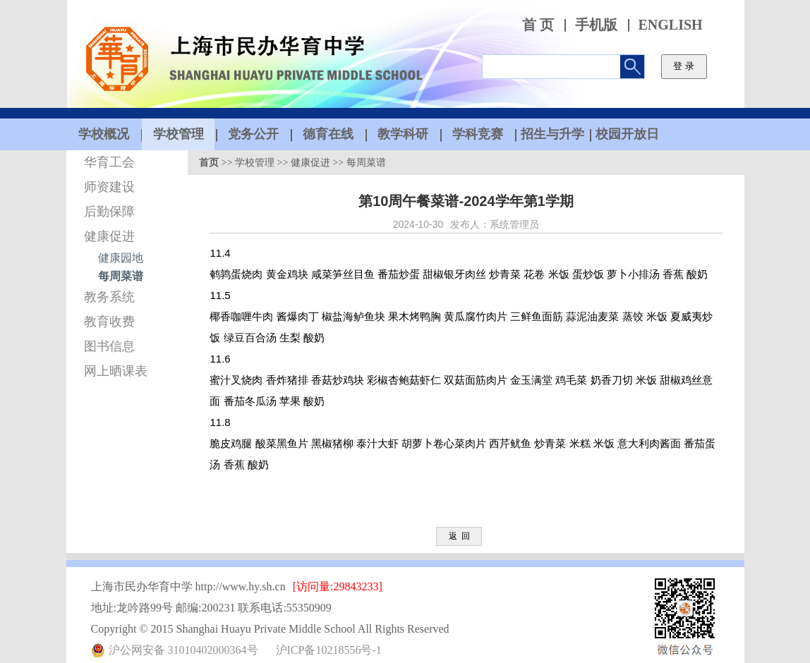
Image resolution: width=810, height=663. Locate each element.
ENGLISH (671, 25)
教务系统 (109, 297)
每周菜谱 (120, 276)
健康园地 (120, 258)
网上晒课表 (115, 371)
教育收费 (109, 322)
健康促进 (109, 236)
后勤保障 (109, 212)
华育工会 (109, 162)
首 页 (538, 25)
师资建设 (109, 187)
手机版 (596, 25)
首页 (209, 162)
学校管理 (254, 162)
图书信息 (109, 346)
